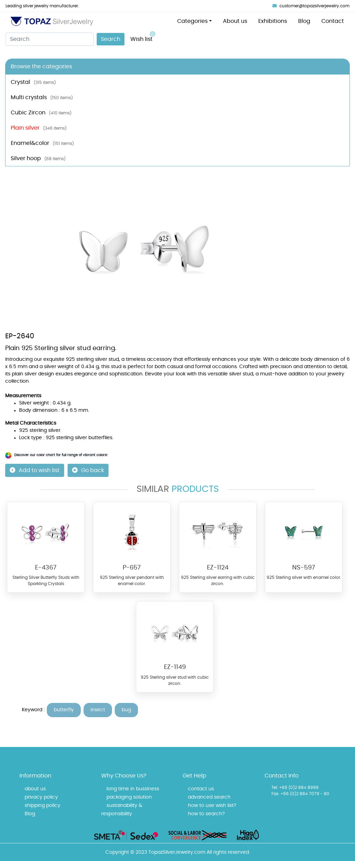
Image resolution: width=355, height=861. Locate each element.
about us (35, 788)
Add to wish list (35, 470)
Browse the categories (41, 66)
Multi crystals (42, 97)
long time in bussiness (132, 788)
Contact (332, 21)
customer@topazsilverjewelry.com (310, 6)
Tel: (274, 787)
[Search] (50, 39)
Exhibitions (272, 21)
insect (97, 709)
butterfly (64, 709)
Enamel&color (42, 143)
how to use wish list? (212, 805)
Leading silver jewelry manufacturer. (42, 6)
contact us (201, 788)
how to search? (206, 813)
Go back (88, 470)
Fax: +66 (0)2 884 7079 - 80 (300, 794)
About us (235, 21)
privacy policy (41, 797)
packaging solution (129, 797)
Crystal (33, 82)
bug (126, 709)
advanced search (209, 797)
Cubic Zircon (41, 112)
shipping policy (42, 805)
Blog (304, 21)
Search (110, 39)
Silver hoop (38, 158)
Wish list (142, 36)
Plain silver (39, 128)
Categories (192, 21)
